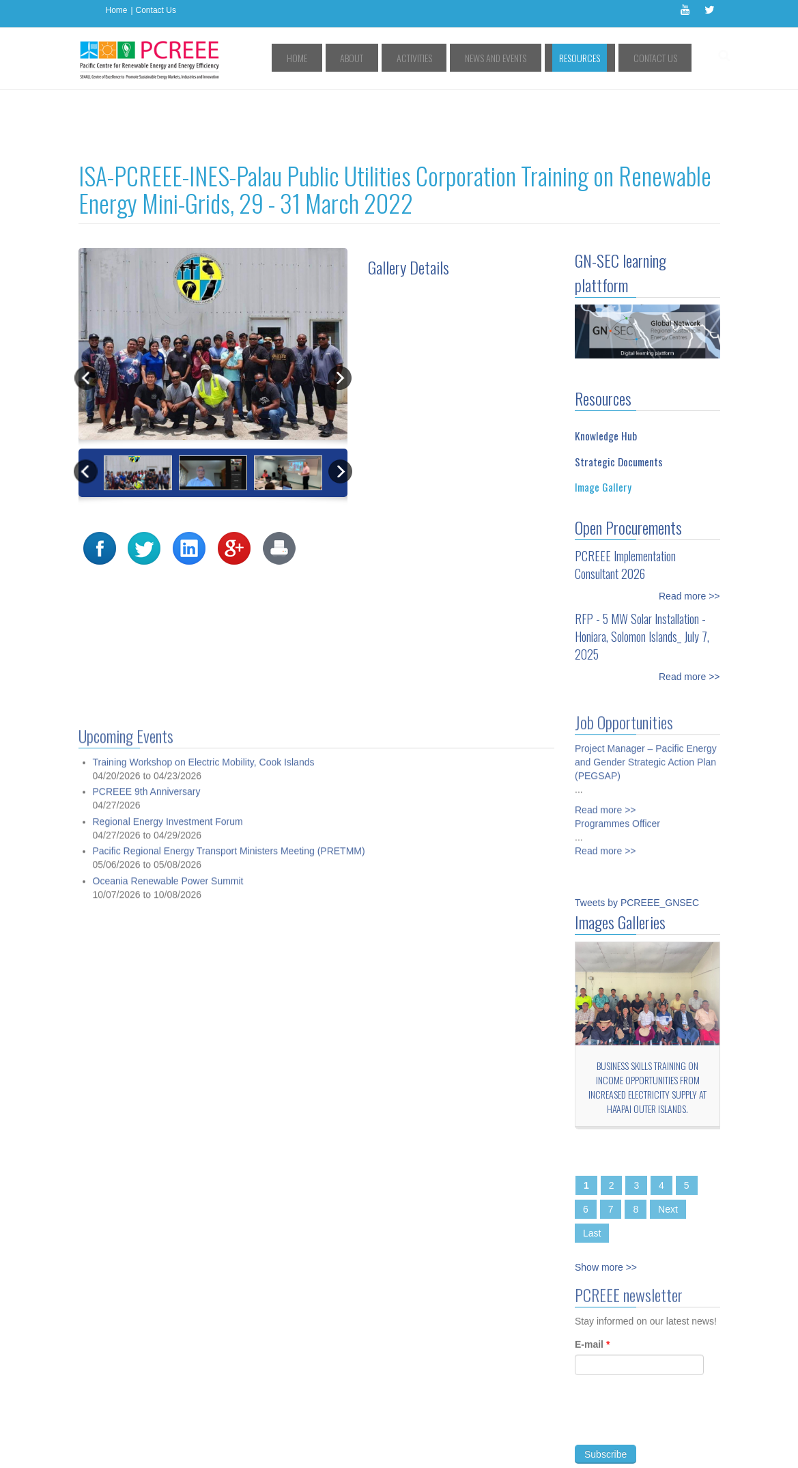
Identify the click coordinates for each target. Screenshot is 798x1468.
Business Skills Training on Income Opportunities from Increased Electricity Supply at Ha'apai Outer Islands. (647, 1025)
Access (217, 1431)
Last (592, 1171)
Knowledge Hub (606, 374)
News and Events (527, 58)
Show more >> (606, 1205)
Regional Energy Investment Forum (168, 1211)
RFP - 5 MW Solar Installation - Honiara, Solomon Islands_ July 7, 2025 (642, 575)
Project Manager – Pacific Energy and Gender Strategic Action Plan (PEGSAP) (646, 696)
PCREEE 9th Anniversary (147, 1181)
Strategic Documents (619, 400)
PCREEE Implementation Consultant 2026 (625, 503)
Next (668, 1147)
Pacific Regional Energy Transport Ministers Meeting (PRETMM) (229, 1241)
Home (117, 10)
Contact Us (156, 10)
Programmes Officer (617, 757)
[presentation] (678, 1360)
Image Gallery (603, 425)
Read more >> (689, 534)
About (410, 58)
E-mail (592, 1287)
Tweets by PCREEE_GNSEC (637, 841)
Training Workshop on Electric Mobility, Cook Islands (204, 1151)
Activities (459, 58)
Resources (598, 58)
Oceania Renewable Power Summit (168, 1270)
